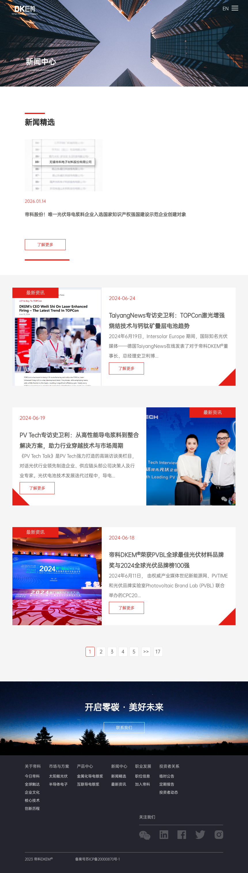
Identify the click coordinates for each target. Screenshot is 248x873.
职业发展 (143, 766)
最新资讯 (118, 784)
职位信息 (142, 776)
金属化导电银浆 (90, 776)
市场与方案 (59, 766)
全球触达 (32, 784)
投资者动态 (168, 792)
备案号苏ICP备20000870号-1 (97, 859)
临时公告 (166, 776)
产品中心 (85, 766)
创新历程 (32, 808)
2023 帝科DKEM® (39, 859)
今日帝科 (32, 776)
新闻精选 (118, 776)
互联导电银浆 (88, 784)
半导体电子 (58, 784)
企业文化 (32, 792)
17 (158, 652)
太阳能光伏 (58, 776)
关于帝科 (33, 766)
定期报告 (166, 784)
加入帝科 (142, 784)
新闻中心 (119, 766)
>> (146, 652)
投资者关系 (169, 766)
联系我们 (124, 727)
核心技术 (32, 800)
